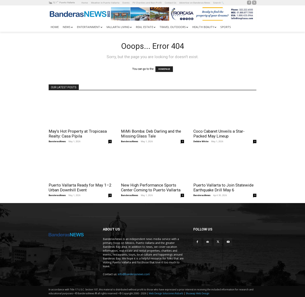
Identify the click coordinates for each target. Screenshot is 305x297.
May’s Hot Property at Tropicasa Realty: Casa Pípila (78, 133)
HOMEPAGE (164, 69)
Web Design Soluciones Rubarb (166, 293)
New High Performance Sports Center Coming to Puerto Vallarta (151, 187)
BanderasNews (57, 141)
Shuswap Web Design (197, 293)
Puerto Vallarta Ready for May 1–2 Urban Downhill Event (80, 187)
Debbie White (201, 141)
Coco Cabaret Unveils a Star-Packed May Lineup (219, 133)
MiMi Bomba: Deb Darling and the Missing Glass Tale (151, 133)
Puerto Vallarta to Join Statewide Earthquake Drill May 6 (223, 187)
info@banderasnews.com (134, 274)
